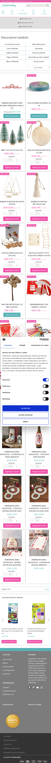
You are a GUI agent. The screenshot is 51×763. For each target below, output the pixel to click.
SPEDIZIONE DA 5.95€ (26, 18)
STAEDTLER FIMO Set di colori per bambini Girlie (36, 631)
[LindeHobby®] (9, 5)
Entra (33, 12)
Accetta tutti (25, 408)
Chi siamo (6, 687)
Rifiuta (25, 422)
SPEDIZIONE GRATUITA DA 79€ (26, 22)
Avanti (47, 589)
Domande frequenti (9, 691)
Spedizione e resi (8, 694)
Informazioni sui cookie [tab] (40, 345)
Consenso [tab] (8, 345)
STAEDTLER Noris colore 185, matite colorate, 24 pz (12, 631)
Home (12, 12)
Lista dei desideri (22, 12)
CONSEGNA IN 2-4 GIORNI (26, 26)
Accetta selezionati (25, 415)
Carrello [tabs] (44, 12)
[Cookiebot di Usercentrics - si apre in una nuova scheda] (40, 339)
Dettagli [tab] (22, 345)
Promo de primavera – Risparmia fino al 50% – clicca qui (17, 1)
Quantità (11, 156)
